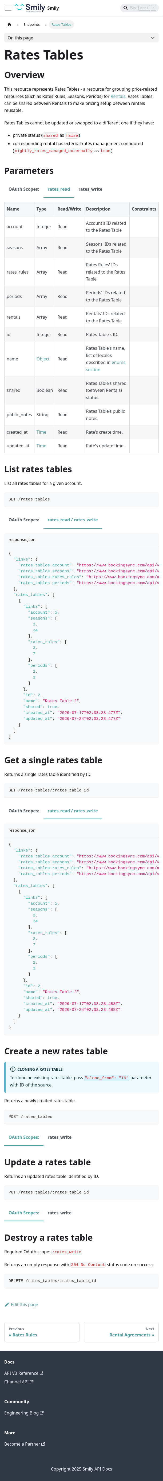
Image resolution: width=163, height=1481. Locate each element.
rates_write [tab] (90, 189)
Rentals (118, 96)
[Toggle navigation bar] (8, 8)
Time (41, 432)
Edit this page (21, 1304)
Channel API (19, 1382)
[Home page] (9, 24)
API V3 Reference (23, 1373)
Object (43, 359)
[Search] (139, 8)
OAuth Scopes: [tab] (24, 189)
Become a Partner (24, 1444)
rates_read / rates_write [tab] (73, 520)
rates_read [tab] (59, 189)
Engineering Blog (24, 1413)
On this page (20, 38)
